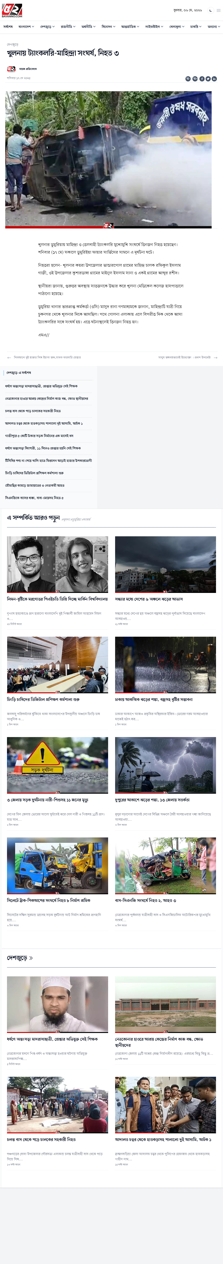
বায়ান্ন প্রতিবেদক (28, 69)
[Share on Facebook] (202, 78)
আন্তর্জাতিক (131, 27)
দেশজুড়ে (48, 27)
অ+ (195, 78)
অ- (188, 78)
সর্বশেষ (8, 27)
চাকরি (197, 27)
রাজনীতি (69, 27)
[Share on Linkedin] (214, 78)
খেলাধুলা (178, 27)
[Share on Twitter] (208, 78)
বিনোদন (110, 27)
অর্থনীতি (89, 27)
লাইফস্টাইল (155, 27)
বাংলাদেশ (28, 27)
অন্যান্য (215, 27)
